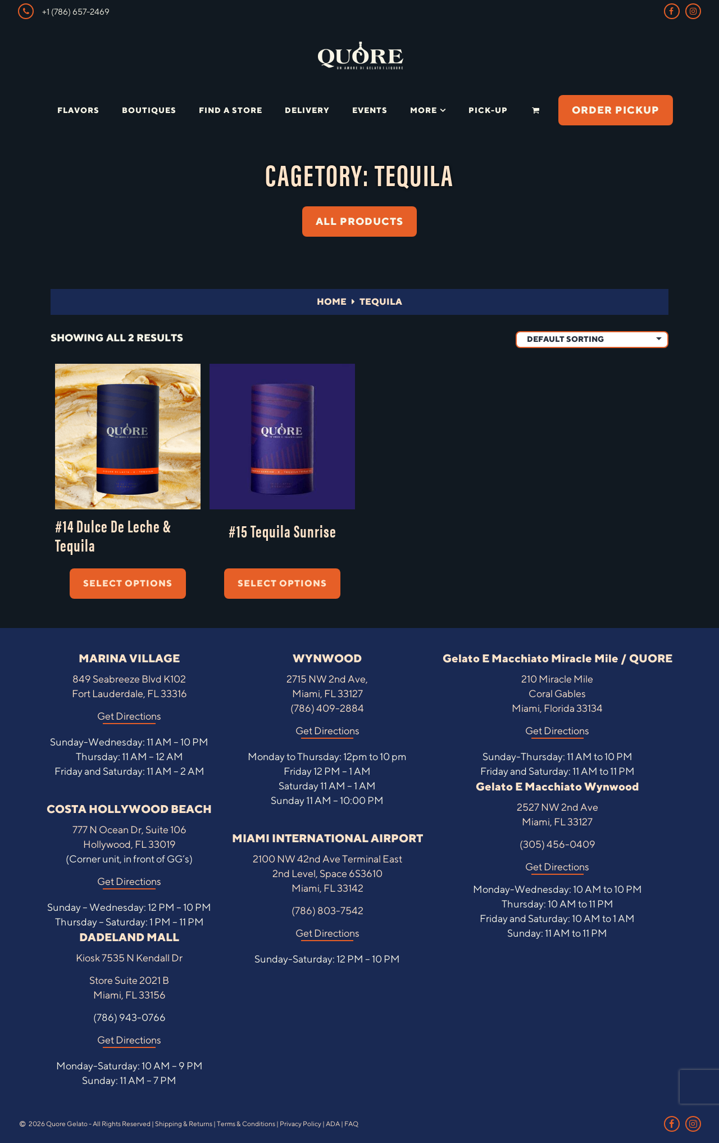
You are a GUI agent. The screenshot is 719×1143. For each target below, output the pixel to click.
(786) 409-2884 (327, 708)
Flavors (78, 110)
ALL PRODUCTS (359, 221)
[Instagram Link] (693, 11)
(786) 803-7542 (327, 910)
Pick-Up (488, 110)
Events (370, 110)
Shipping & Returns (183, 1123)
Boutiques (149, 110)
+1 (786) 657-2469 (64, 11)
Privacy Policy (300, 1123)
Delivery (307, 110)
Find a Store (230, 110)
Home (332, 301)
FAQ (351, 1123)
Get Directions (129, 716)
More (423, 110)
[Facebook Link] (672, 11)
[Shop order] (592, 339)
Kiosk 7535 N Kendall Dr (129, 958)
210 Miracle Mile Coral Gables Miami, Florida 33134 (557, 693)
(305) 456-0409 (557, 844)
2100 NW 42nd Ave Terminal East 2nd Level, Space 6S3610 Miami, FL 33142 (327, 873)
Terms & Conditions (246, 1123)
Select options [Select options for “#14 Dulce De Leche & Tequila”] (127, 583)
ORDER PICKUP (615, 110)
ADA (333, 1123)
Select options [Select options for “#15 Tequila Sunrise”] (282, 583)
